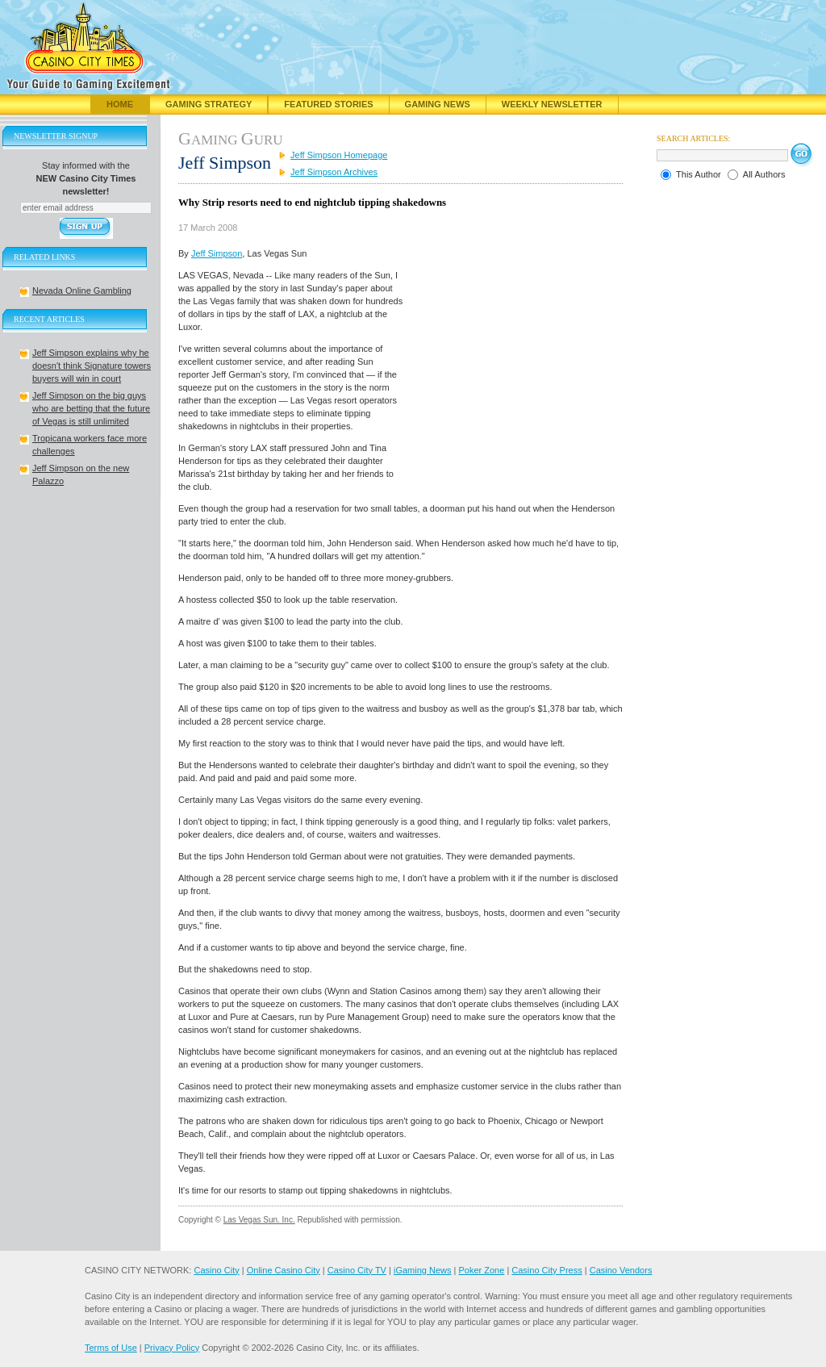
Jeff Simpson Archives (334, 172)
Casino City (216, 1270)
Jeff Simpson (216, 253)
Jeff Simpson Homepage (338, 155)
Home (119, 104)
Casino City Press (546, 1270)
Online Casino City (283, 1270)
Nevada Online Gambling (81, 290)
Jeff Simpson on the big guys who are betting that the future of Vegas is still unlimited (91, 408)
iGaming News (423, 1270)
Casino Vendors (621, 1270)
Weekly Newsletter (552, 104)
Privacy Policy (171, 1347)
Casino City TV (356, 1270)
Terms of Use (111, 1347)
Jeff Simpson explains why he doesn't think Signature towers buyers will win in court (91, 365)
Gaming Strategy (208, 104)
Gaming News (437, 104)
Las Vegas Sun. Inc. (259, 1219)
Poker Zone (481, 1270)
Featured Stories (328, 104)
